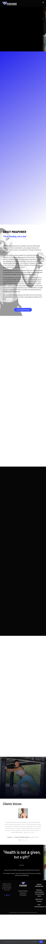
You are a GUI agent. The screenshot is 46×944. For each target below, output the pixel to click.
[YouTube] (6, 895)
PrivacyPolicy (23, 895)
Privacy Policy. (34, 941)
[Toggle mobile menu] (43, 2)
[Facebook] (4, 895)
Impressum (23, 893)
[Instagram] (9, 895)
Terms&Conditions (23, 891)
